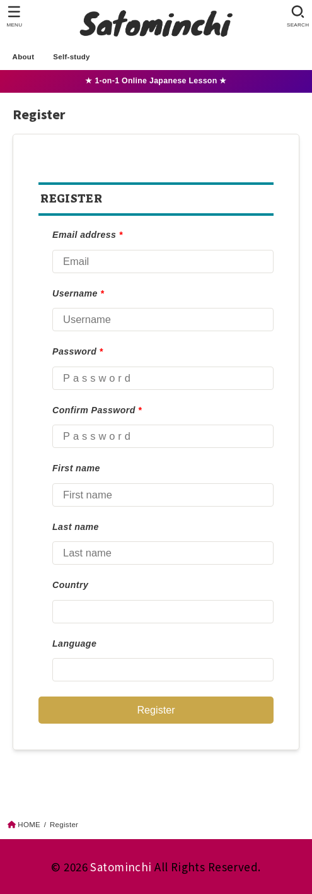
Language (74, 643)
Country (70, 585)
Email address (87, 235)
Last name (75, 527)
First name (76, 468)
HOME (29, 824)
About (24, 57)
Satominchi (120, 866)
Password (77, 351)
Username (78, 293)
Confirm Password (97, 410)
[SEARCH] (298, 16)
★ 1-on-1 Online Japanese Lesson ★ (155, 80)
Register (156, 709)
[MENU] (14, 16)
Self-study (71, 57)
